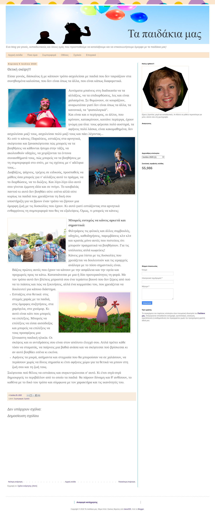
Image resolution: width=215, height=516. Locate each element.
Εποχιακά (91, 55)
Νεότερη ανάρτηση (15, 482)
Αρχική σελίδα (15, 55)
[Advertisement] (162, 217)
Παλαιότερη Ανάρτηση (126, 482)
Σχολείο (77, 55)
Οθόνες (65, 55)
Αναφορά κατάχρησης (87, 502)
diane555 (127, 509)
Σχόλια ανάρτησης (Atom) (27, 486)
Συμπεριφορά (49, 55)
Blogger (141, 509)
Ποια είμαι (32, 55)
